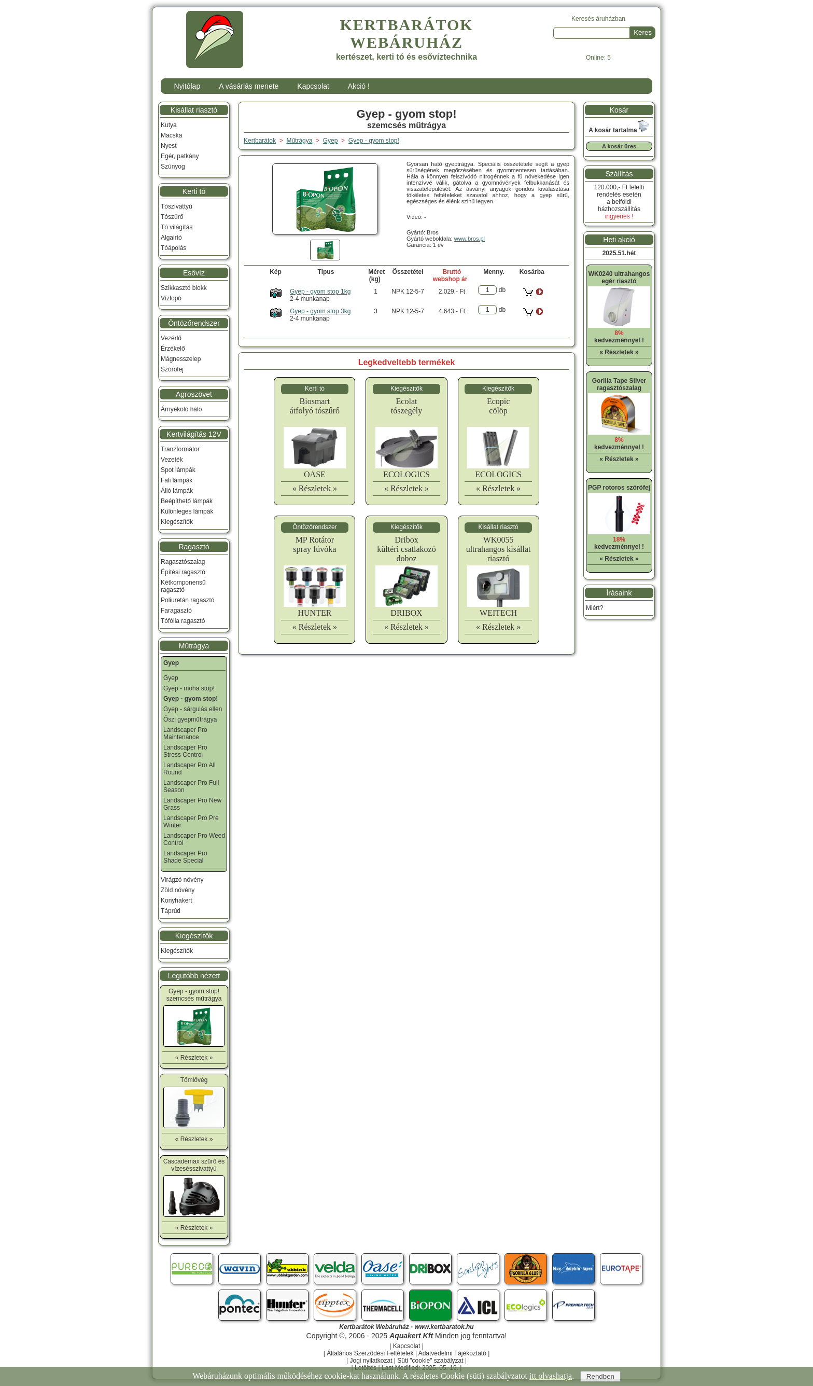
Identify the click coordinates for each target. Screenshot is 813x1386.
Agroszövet (194, 394)
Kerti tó (194, 191)
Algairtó (171, 237)
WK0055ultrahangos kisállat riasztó (498, 549)
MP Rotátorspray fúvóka (314, 544)
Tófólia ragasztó (183, 621)
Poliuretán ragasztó (187, 600)
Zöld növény (177, 890)
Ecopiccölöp (498, 406)
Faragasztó (176, 610)
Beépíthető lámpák (187, 501)
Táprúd (170, 910)
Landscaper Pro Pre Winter (191, 821)
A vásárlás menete (248, 86)
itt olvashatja (550, 1375)
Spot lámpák (178, 470)
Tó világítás (176, 227)
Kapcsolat (313, 86)
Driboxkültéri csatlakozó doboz (406, 549)
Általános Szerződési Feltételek (370, 1353)
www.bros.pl (469, 238)
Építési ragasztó (183, 572)
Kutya (169, 125)
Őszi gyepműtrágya (190, 719)
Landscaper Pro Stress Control (185, 751)
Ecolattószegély (406, 406)
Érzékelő (173, 348)
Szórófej (172, 369)
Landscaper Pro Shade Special (185, 857)
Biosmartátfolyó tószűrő (315, 406)
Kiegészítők (177, 521)
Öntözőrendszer (194, 323)
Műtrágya (194, 646)
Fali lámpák (176, 480)
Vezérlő (171, 338)
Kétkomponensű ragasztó (183, 586)
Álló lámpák (177, 490)
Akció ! (359, 86)
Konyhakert (176, 900)
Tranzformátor (180, 449)
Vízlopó (171, 298)
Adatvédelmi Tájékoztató (452, 1353)
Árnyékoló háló (181, 409)
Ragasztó (193, 547)
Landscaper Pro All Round (189, 768)
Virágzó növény (182, 879)
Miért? (594, 608)
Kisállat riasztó (194, 110)
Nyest (169, 145)
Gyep (170, 678)
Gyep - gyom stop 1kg (320, 291)
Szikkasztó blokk (184, 288)
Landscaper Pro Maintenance (185, 733)
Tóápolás (173, 248)
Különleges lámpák (187, 511)
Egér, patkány (180, 156)
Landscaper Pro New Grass (192, 804)
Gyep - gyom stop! (373, 140)
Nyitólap (187, 86)
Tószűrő (172, 216)
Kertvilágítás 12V (193, 434)
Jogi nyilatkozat (370, 1360)
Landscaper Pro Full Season (191, 786)
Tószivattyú (176, 206)
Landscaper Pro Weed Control (194, 839)
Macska (171, 135)
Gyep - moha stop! (189, 688)
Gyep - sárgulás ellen (192, 709)
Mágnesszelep (181, 359)
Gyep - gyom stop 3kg (320, 311)
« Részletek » (314, 488)
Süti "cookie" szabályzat (430, 1360)
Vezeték (172, 459)
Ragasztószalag (183, 561)
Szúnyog (173, 166)
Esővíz (194, 273)
